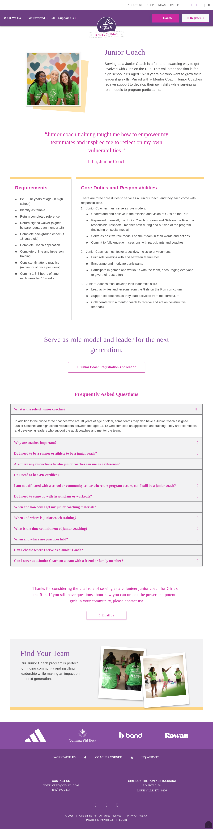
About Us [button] (135, 5)
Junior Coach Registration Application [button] (107, 367)
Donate (165, 18)
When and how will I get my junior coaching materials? (106, 507)
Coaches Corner (108, 757)
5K (54, 18)
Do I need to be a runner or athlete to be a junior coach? (106, 453)
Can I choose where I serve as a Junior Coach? (106, 550)
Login (3, 4)
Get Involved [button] (38, 18)
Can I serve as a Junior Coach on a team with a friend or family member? (106, 561)
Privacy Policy (137, 815)
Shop (150, 5)
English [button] (176, 5)
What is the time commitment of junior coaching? (106, 528)
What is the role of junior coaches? (106, 409)
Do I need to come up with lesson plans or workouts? (106, 496)
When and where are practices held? (106, 539)
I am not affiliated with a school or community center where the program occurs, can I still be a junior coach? (106, 485)
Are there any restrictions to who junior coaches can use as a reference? (106, 464)
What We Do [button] (14, 18)
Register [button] (196, 18)
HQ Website (150, 757)
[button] (209, 5)
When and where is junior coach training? (106, 518)
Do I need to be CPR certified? (106, 475)
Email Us (106, 615)
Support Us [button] (67, 18)
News (162, 5)
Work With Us (65, 757)
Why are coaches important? (106, 443)
